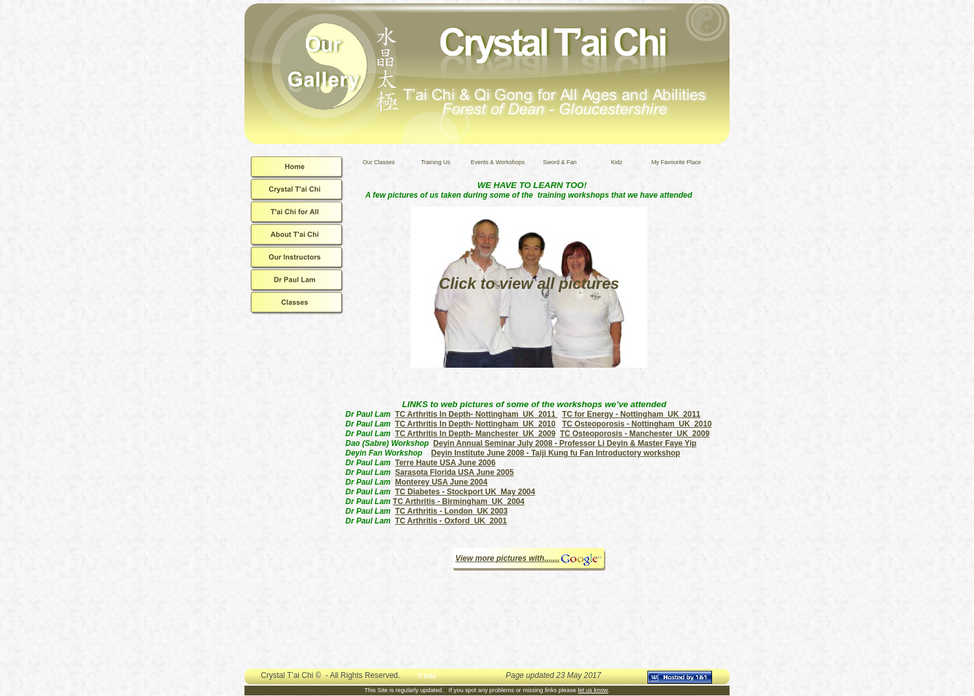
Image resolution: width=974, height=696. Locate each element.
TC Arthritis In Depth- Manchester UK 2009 (475, 433)
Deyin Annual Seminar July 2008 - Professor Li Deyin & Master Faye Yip (565, 443)
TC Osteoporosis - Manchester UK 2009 (634, 433)
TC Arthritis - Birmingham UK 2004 (459, 501)
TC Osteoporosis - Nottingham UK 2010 (636, 423)
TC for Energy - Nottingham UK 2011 (631, 414)
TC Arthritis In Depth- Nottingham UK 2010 (475, 423)
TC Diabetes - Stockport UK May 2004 (465, 491)
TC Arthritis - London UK (451, 511)
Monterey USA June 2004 (441, 482)
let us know (593, 690)
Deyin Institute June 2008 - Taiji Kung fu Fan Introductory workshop (555, 453)
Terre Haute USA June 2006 (445, 462)
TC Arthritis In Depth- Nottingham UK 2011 (476, 414)
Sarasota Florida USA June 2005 (454, 472)
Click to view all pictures (529, 283)
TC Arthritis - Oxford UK (451, 520)
